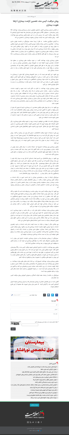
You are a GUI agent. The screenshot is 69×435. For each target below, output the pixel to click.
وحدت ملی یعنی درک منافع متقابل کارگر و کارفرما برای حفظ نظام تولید (39, 372)
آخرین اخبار (52, 363)
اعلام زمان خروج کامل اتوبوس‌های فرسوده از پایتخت (43, 390)
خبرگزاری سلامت (34, 4)
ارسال (13, 329)
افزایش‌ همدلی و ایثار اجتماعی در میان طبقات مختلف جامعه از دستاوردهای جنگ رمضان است (34, 385)
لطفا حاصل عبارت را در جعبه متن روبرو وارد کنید (46, 322)
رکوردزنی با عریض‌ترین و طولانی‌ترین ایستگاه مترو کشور (43, 393)
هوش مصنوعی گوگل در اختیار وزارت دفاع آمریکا (45, 380)
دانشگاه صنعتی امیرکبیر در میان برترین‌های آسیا (45, 377)
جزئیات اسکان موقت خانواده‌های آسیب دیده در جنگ (43, 398)
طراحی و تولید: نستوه (35, 430)
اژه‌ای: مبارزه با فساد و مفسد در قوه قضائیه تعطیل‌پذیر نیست (42, 395)
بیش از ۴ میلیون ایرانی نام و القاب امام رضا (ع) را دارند (43, 388)
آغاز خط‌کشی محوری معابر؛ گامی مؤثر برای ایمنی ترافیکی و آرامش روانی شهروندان (36, 375)
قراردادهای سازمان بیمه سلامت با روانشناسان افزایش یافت (42, 367)
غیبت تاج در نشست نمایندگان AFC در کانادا (46, 382)
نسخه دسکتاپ (34, 405)
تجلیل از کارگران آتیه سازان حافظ (49, 369)
